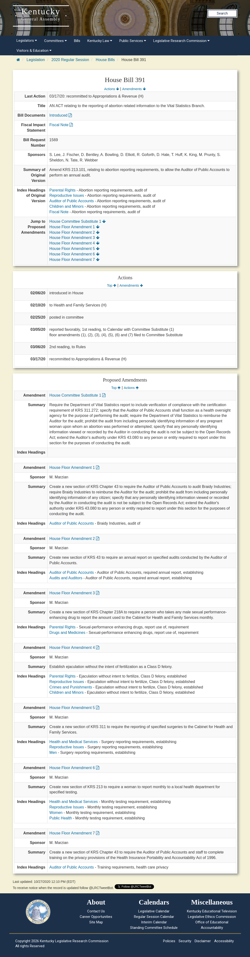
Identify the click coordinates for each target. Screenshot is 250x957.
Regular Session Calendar (154, 917)
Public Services (132, 41)
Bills (77, 41)
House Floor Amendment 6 (74, 254)
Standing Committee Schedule (154, 928)
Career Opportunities (96, 917)
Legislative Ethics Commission (212, 917)
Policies (169, 941)
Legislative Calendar (154, 911)
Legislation (36, 60)
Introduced (60, 115)
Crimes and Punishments (70, 687)
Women (56, 813)
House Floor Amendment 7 (74, 260)
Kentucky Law (99, 41)
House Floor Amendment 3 (74, 238)
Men (53, 752)
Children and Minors (66, 206)
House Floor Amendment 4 (74, 243)
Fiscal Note (61, 125)
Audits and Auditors (65, 578)
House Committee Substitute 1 (77, 221)
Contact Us (96, 911)
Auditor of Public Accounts (71, 201)
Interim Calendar (154, 922)
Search (222, 13)
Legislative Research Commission (181, 41)
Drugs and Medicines (67, 633)
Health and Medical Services (73, 742)
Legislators (26, 40)
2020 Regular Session (70, 60)
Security (185, 941)
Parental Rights (62, 190)
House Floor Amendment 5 (74, 249)
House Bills (105, 60)
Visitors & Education (34, 50)
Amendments (134, 89)
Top (111, 285)
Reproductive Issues (66, 195)
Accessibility (224, 941)
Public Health (60, 818)
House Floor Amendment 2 (74, 232)
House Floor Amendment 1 (74, 227)
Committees (55, 41)
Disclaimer (203, 941)
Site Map (96, 922)
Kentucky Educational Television (212, 911)
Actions (111, 89)
